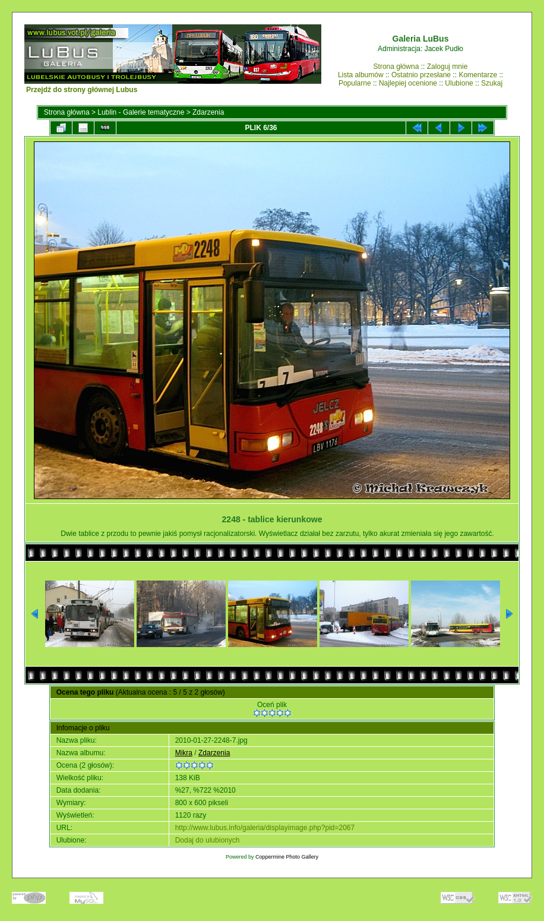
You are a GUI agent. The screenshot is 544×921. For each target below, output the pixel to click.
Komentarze (477, 75)
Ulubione (459, 83)
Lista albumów (361, 75)
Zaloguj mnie (447, 66)
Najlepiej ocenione (408, 83)
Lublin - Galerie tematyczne (140, 112)
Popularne (355, 83)
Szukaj (491, 83)
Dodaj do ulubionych (207, 840)
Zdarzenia (208, 112)
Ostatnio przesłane (421, 75)
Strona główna (396, 66)
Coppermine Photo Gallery (286, 857)
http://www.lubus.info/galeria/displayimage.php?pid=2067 (265, 828)
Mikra (183, 753)
